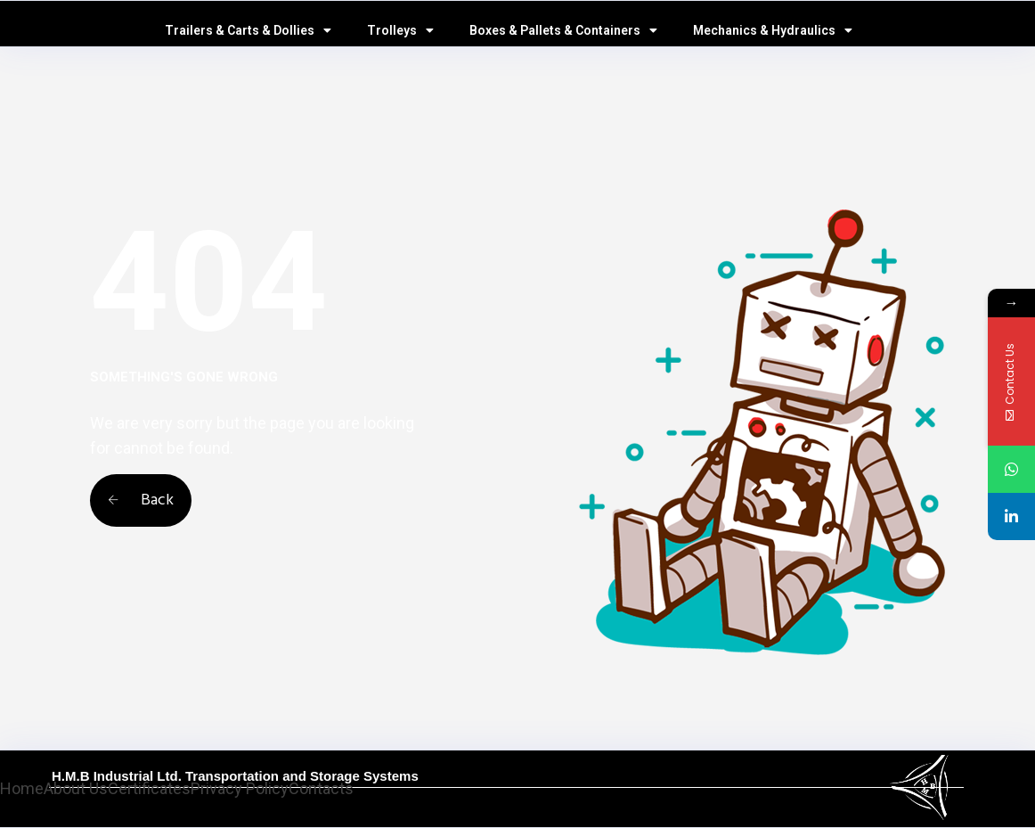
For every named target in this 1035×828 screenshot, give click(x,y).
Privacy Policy (240, 788)
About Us (76, 788)
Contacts (321, 788)
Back (141, 500)
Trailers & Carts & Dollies (248, 30)
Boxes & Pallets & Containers (563, 30)
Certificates (149, 788)
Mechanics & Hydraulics (772, 30)
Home (22, 788)
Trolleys (400, 30)
